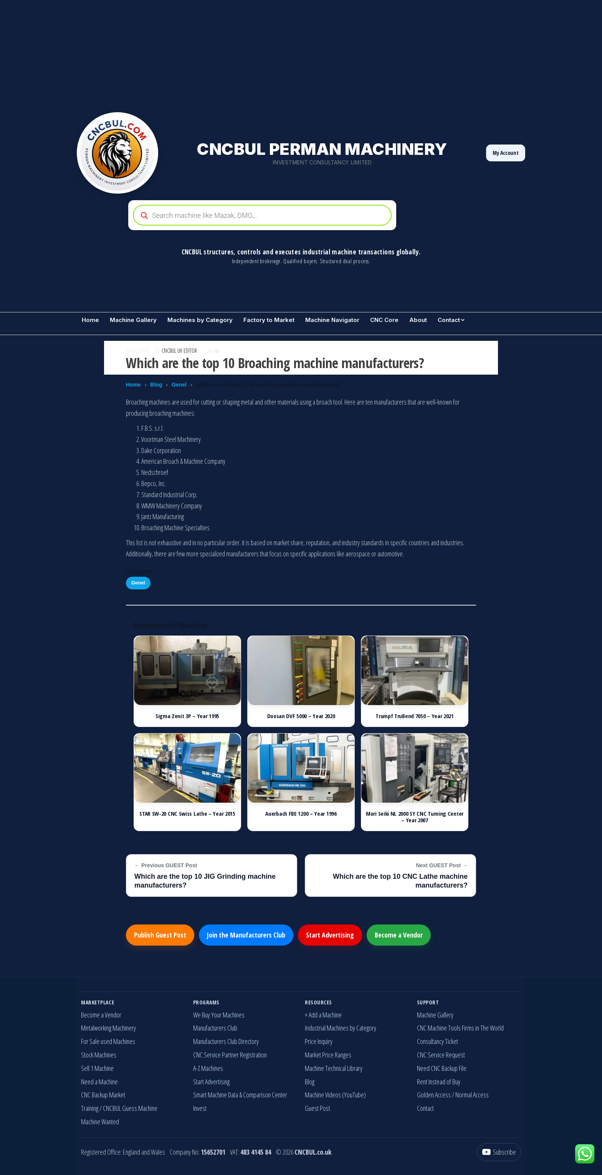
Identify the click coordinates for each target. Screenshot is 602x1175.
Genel (179, 385)
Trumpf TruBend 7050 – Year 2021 (414, 716)
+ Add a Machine (323, 1014)
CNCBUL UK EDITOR (180, 350)
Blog (156, 385)
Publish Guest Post (160, 934)
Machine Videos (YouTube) (335, 1094)
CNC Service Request (441, 1054)
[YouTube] (499, 1152)
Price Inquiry (318, 1041)
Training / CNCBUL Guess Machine (119, 1108)
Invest (200, 1108)
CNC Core (384, 320)
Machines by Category (200, 320)
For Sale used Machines (108, 1041)
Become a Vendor (399, 934)
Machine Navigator (332, 320)
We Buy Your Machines (219, 1014)
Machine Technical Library (333, 1068)
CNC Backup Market (103, 1094)
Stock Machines (98, 1054)
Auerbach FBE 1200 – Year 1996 (300, 813)
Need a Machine (99, 1081)
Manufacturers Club (215, 1027)
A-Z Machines (208, 1068)
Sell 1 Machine (97, 1068)
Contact (449, 320)
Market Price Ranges (328, 1054)
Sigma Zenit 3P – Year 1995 (187, 716)
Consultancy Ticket (437, 1041)
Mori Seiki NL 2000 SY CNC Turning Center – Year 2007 (414, 817)
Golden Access (434, 1094)
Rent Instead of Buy (438, 1081)
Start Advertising (330, 934)
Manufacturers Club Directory (226, 1041)
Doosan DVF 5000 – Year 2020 (301, 716)
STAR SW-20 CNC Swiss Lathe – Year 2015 (187, 813)
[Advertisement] (230, 54)
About (418, 320)
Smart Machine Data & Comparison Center (240, 1094)
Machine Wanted (100, 1121)
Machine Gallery (133, 320)
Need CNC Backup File (441, 1068)
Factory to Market (268, 320)
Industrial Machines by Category (340, 1027)
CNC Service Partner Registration (230, 1054)
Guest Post (317, 1108)
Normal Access (472, 1094)
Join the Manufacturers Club (246, 934)
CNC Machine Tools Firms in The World (460, 1027)
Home (90, 320)
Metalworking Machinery (108, 1027)
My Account (506, 152)
